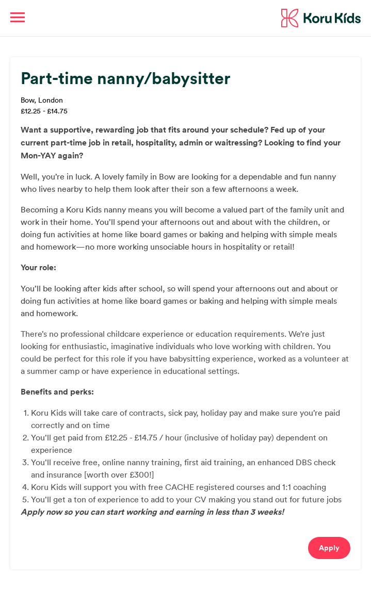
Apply (329, 548)
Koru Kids (321, 18)
